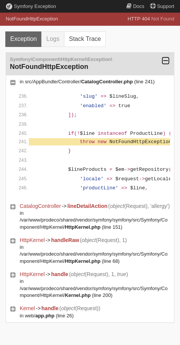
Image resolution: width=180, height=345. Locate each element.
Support (162, 6)
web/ (40, 315)
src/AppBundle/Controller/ (79, 81)
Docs (135, 6)
